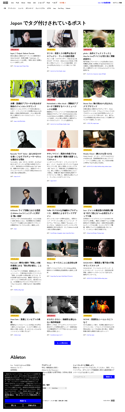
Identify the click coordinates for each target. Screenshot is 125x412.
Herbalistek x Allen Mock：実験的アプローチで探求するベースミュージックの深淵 (62, 106)
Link (34, 3)
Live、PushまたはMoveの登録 (20, 365)
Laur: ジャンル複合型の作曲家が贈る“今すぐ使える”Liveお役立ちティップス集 (98, 213)
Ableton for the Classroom (50, 370)
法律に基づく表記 (62, 400)
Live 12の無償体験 (104, 3)
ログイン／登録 (117, 3)
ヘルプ (54, 3)
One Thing (60, 8)
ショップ (41, 3)
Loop (54, 8)
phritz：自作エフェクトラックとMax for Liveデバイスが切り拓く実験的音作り (99, 56)
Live (12, 3)
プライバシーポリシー (44, 400)
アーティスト (12, 8)
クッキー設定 (54, 400)
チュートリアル (40, 8)
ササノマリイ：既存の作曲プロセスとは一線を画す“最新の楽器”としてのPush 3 (62, 156)
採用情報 (13, 370)
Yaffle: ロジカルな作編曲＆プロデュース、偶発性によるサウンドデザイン (62, 213)
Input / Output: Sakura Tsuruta (22, 53)
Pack (48, 3)
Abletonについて (16, 368)
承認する (23, 401)
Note (29, 3)
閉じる (13, 405)
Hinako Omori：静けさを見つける (97, 153)
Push (17, 3)
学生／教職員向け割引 (50, 368)
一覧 (4, 8)
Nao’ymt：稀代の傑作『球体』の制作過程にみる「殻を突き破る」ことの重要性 (26, 266)
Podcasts (68, 8)
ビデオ (49, 8)
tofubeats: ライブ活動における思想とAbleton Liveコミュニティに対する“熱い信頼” (25, 213)
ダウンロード (29, 8)
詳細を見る (32, 405)
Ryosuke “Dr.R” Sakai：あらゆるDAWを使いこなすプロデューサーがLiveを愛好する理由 (25, 156)
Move (23, 3)
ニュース (20, 8)
